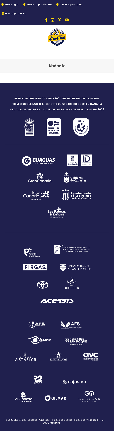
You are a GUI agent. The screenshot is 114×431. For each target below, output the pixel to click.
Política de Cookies (62, 419)
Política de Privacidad (85, 419)
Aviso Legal (44, 419)
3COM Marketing (51, 422)
